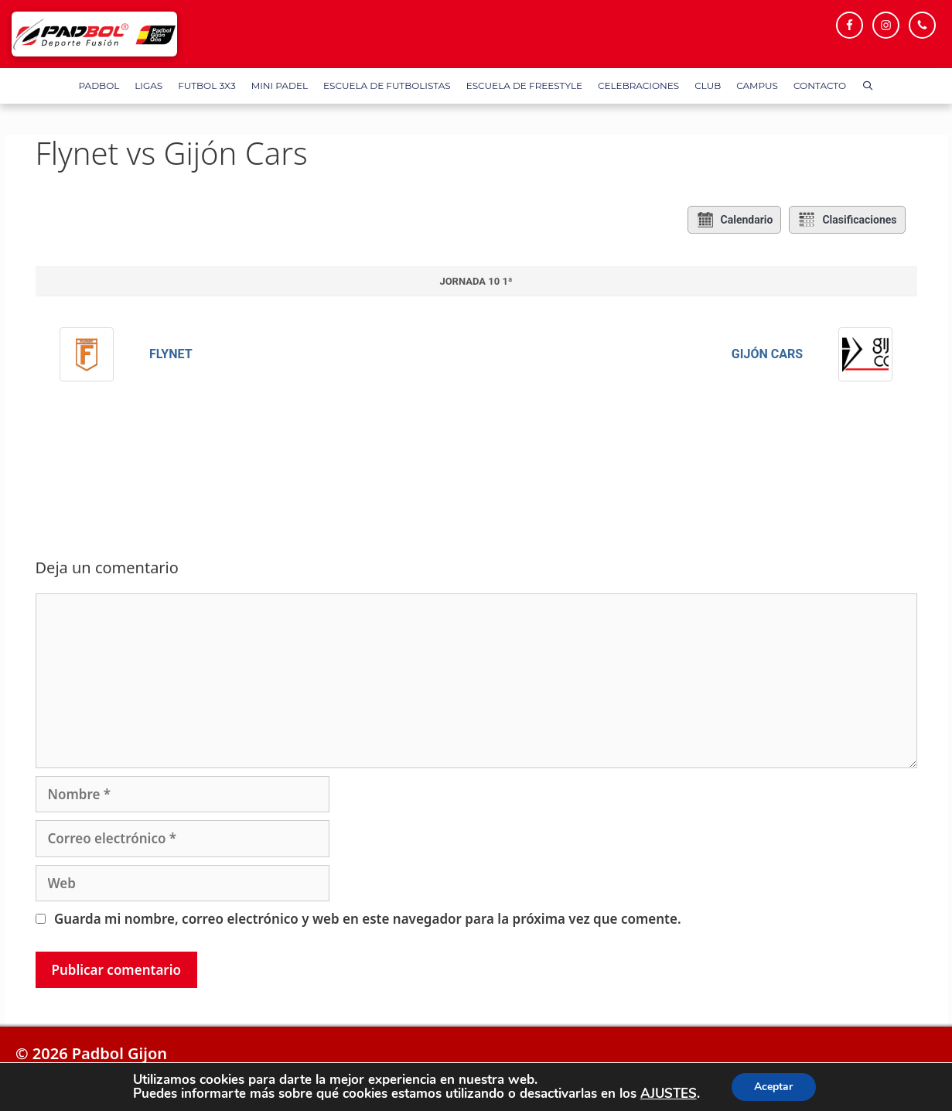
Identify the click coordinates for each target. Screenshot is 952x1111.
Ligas (148, 85)
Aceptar (773, 1086)
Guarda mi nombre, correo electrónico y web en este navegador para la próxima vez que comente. (367, 919)
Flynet (171, 354)
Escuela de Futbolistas (387, 85)
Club (707, 85)
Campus (757, 85)
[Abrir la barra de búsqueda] (867, 86)
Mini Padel (279, 85)
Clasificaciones (846, 219)
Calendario (734, 219)
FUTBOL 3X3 (206, 85)
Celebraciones (638, 85)
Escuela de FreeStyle (524, 85)
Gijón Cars (767, 354)
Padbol (99, 85)
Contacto (819, 85)
